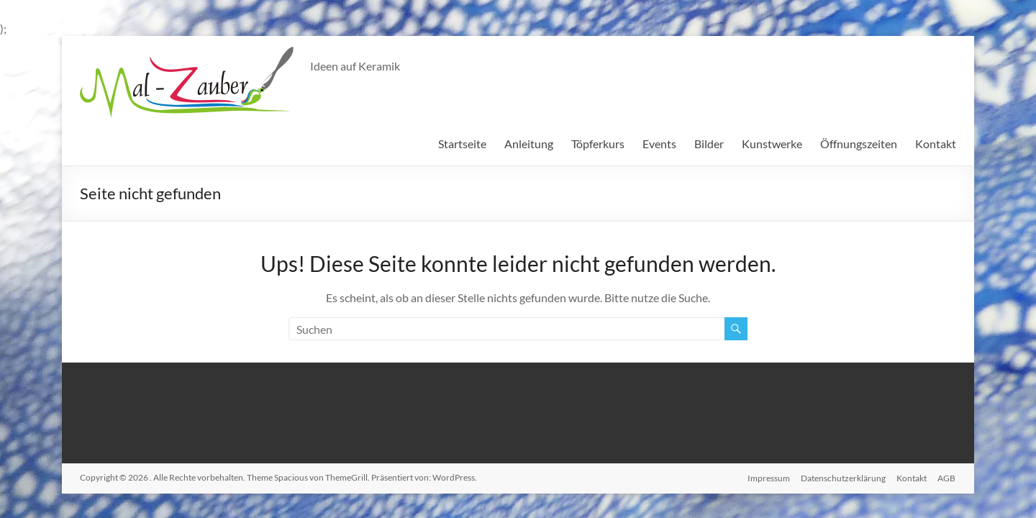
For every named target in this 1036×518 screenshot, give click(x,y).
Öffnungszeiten (858, 143)
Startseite (462, 143)
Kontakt (935, 143)
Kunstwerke (772, 143)
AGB (947, 477)
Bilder (709, 143)
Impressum (767, 477)
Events (659, 143)
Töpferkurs (597, 143)
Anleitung (528, 143)
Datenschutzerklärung (842, 477)
